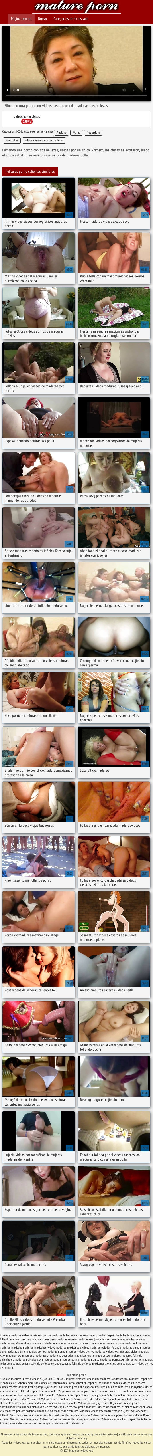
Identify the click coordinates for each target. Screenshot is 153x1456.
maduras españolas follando (128, 1339)
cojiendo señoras (32, 1335)
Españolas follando (140, 1419)
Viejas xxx (46, 1379)
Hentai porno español (78, 1415)
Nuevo (42, 19)
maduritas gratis (84, 1355)
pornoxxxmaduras (122, 1359)
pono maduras (62, 1359)
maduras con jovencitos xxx (94, 1339)
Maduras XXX (62, 1423)
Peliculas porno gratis (13, 1399)
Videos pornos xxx (27, 1423)
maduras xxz (13, 1355)
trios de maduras (120, 1363)
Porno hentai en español (82, 1383)
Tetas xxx (94, 1419)
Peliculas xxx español (21, 1403)
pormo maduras (80, 1359)
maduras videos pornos (80, 1351)
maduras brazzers (20, 1339)
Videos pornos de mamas (55, 1419)
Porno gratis (84, 1391)
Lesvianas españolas (110, 1383)
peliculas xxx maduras (39, 1359)
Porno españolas (68, 1403)
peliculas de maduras (12, 1359)
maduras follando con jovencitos (75, 1343)
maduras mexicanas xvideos (72, 1347)
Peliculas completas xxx (30, 1407)
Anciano (62, 133)
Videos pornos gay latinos (94, 1403)
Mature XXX (33, 1399)
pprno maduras (143, 1359)
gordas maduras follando (58, 1335)
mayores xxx (102, 1355)
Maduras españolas (140, 1379)
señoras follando (71, 1363)
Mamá (76, 133)
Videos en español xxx (115, 1419)
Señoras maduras (28, 1383)
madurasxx (41, 1355)
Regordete (93, 133)
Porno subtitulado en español (98, 1399)
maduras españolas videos (15, 1343)
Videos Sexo (73, 1399)
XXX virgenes (7, 1423)
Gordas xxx (56, 1387)
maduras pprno (56, 1351)
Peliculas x (59, 1379)
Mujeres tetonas (76, 1379)
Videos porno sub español (79, 1387)
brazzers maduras (10, 1335)
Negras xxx (17, 1419)
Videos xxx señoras (134, 1383)
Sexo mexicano (8, 1395)
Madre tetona (112, 1411)
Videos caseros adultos (13, 1387)
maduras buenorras (44, 1339)
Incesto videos (31, 1379)
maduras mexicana (11, 1347)
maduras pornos (36, 1351)
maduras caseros (67, 1339)
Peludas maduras (53, 1415)
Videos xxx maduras (98, 1379)
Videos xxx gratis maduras (81, 1407)
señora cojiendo (31, 1363)
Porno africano (142, 1391)
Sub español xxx (117, 1395)
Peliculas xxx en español (110, 1387)
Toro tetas (11, 140)
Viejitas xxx (128, 1411)
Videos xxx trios (124, 1391)
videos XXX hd (45, 1411)
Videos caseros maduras (28, 1415)
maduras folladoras (43, 1343)
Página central (21, 19)
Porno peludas (125, 1399)
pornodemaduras (101, 1359)
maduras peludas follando (105, 1347)
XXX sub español (30, 1391)
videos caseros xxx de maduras (44, 140)
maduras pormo (16, 1351)
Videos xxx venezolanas (53, 1383)
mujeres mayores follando (126, 1355)
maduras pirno (130, 1347)
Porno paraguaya (38, 1387)
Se (11, 1415)
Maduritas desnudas (66, 1411)
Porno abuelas (49, 1391)
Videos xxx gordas (138, 1395)
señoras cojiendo (51, 1363)
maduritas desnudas (61, 1355)
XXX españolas (47, 1395)
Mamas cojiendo (134, 1387)
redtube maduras (10, 1363)
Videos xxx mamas (46, 1403)
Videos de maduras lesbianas (115, 1407)
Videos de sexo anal (53, 1399)
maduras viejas (128, 1351)
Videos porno (99, 1415)
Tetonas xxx (77, 1423)
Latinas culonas (133, 1415)
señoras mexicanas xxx (95, 1363)
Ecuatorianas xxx (28, 1395)
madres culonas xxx (85, 1335)
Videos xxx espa (54, 1407)
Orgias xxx (116, 1403)
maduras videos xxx (107, 1351)
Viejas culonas (66, 1391)
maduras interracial (136, 1343)
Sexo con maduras (11, 1379)
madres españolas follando (113, 1335)
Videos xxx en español (69, 1395)
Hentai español (80, 1419)
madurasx (28, 1355)
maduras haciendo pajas (109, 1343)
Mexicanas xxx (119, 1379)
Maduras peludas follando (20, 1411)
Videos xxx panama (95, 1395)
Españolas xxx (8, 1383)
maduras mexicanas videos (39, 1347)
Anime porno (32, 1419)
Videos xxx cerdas (103, 1391)
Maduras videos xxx (76, 7)
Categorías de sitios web (70, 19)
